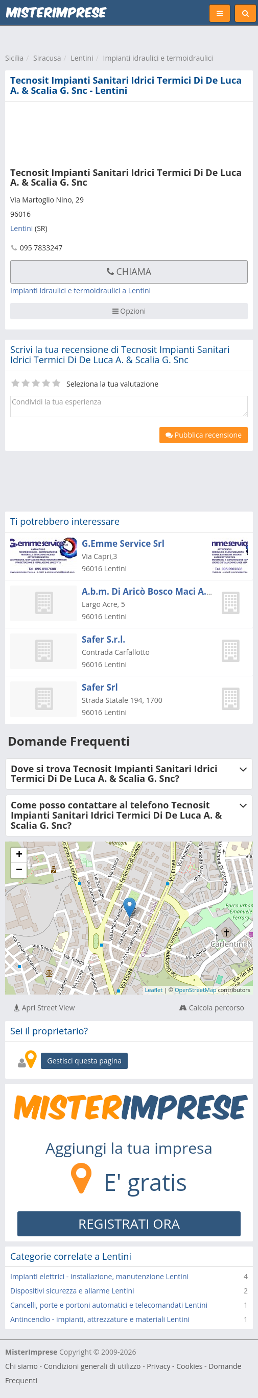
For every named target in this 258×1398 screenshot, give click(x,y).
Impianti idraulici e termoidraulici (158, 58)
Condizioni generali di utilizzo (92, 1366)
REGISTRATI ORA (129, 1223)
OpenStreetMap (196, 990)
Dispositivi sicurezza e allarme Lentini (72, 1290)
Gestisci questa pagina (84, 1060)
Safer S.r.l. (103, 639)
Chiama (129, 271)
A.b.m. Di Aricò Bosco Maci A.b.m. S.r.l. (164, 591)
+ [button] (19, 855)
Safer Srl (100, 687)
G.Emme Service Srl (123, 543)
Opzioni (129, 311)
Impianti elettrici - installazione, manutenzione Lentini (99, 1276)
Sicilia (14, 58)
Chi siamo (21, 1366)
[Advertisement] (120, 132)
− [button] (19, 870)
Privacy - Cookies (174, 1366)
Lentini (82, 58)
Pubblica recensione (204, 435)
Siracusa (47, 58)
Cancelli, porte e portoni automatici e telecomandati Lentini (108, 1305)
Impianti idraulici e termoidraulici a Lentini (80, 290)
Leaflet (154, 990)
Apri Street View (44, 1007)
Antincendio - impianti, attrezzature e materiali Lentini (100, 1319)
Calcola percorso (211, 1007)
